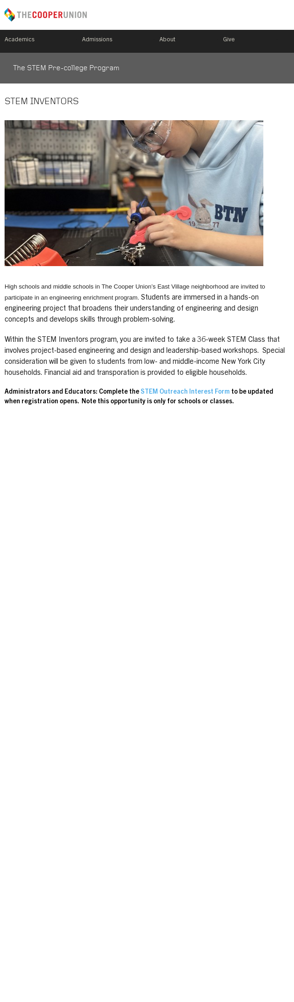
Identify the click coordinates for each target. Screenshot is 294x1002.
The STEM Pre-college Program (66, 68)
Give (229, 40)
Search (285, 41)
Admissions (97, 40)
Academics (19, 40)
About (167, 40)
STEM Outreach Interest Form (186, 392)
